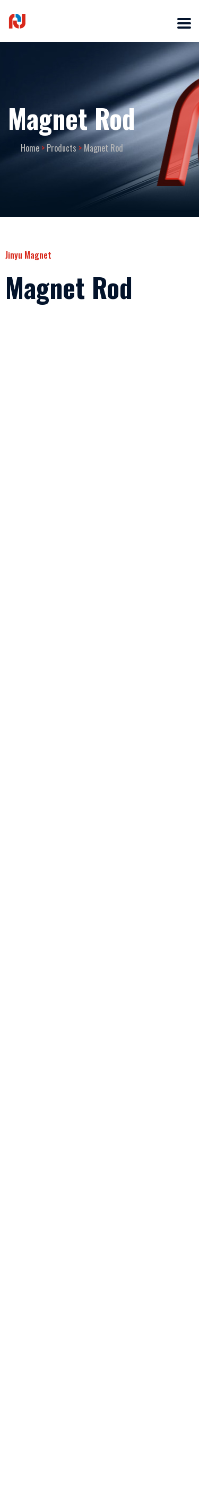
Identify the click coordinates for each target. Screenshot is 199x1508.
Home (30, 148)
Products (61, 148)
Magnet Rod (103, 148)
